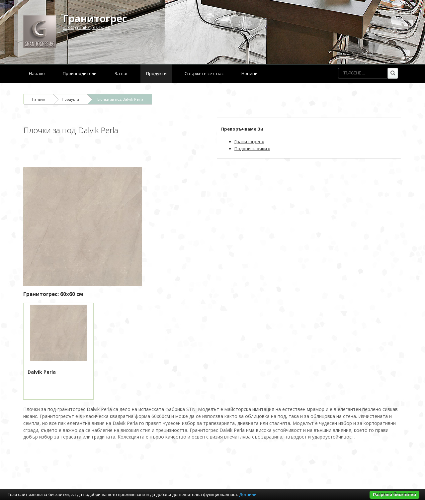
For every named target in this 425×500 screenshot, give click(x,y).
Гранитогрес (95, 18)
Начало (37, 73)
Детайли (248, 494)
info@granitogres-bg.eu (87, 27)
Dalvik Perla (42, 372)
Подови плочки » (252, 148)
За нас (121, 73)
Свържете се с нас (204, 73)
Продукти (156, 73)
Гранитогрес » (249, 142)
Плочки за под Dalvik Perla (119, 99)
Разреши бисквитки (394, 494)
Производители (80, 73)
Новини (249, 73)
